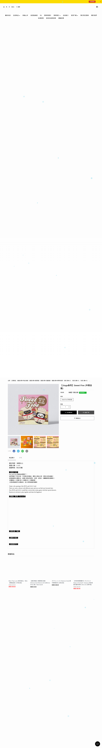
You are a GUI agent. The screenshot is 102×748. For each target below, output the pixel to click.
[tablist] (51, 458)
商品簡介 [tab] (12, 458)
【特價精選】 (92, 1)
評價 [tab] (20, 458)
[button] (14, 451)
